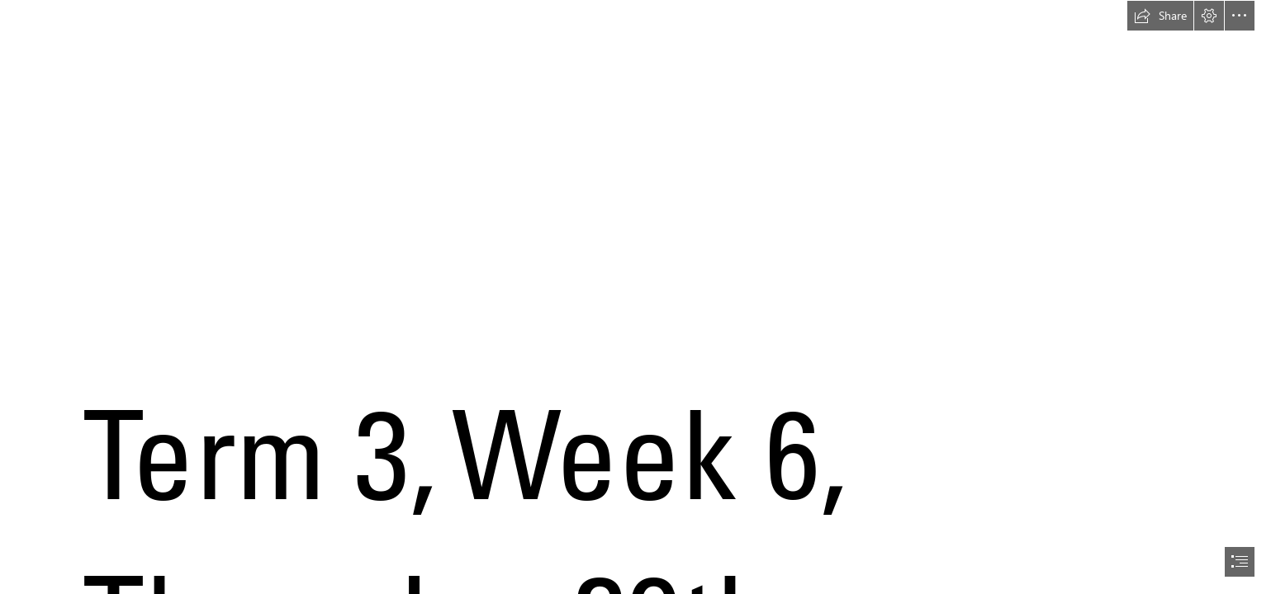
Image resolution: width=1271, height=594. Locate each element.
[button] (1160, 16)
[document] (635, 297)
